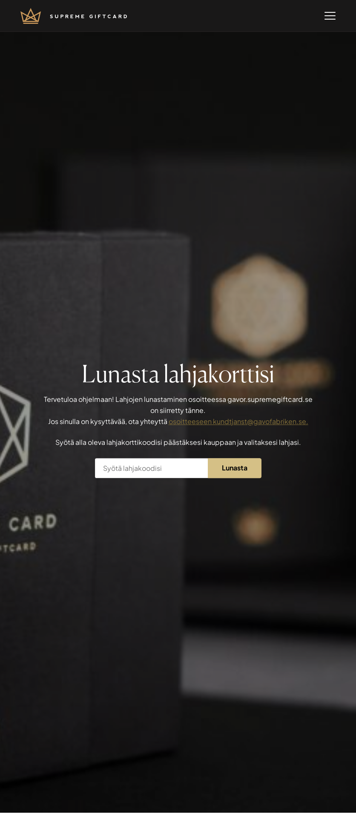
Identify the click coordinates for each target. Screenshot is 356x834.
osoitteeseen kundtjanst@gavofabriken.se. (238, 421)
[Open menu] (330, 15)
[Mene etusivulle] (73, 16)
